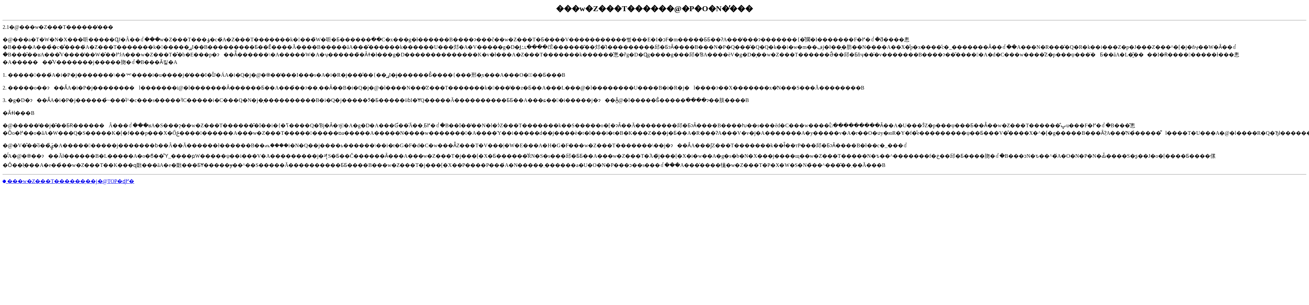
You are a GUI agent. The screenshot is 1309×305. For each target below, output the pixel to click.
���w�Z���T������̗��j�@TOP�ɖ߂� (70, 181)
